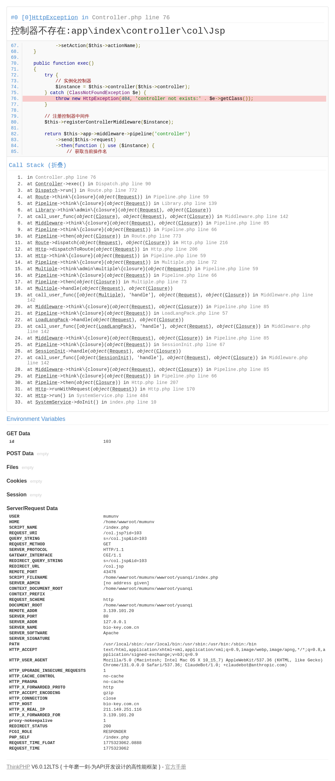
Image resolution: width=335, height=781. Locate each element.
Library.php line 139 (189, 203)
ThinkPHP (18, 767)
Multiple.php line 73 (159, 282)
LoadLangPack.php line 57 (195, 313)
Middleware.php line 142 (256, 216)
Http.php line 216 (204, 242)
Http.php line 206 (174, 249)
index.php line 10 (133, 402)
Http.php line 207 (155, 382)
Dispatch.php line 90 (123, 184)
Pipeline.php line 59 (181, 197)
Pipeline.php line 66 (189, 229)
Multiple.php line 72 (189, 262)
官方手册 (175, 767)
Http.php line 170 (171, 389)
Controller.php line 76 (131, 17)
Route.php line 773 (156, 236)
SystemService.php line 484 (112, 395)
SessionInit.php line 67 (193, 344)
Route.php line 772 (112, 190)
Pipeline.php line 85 (241, 223)
